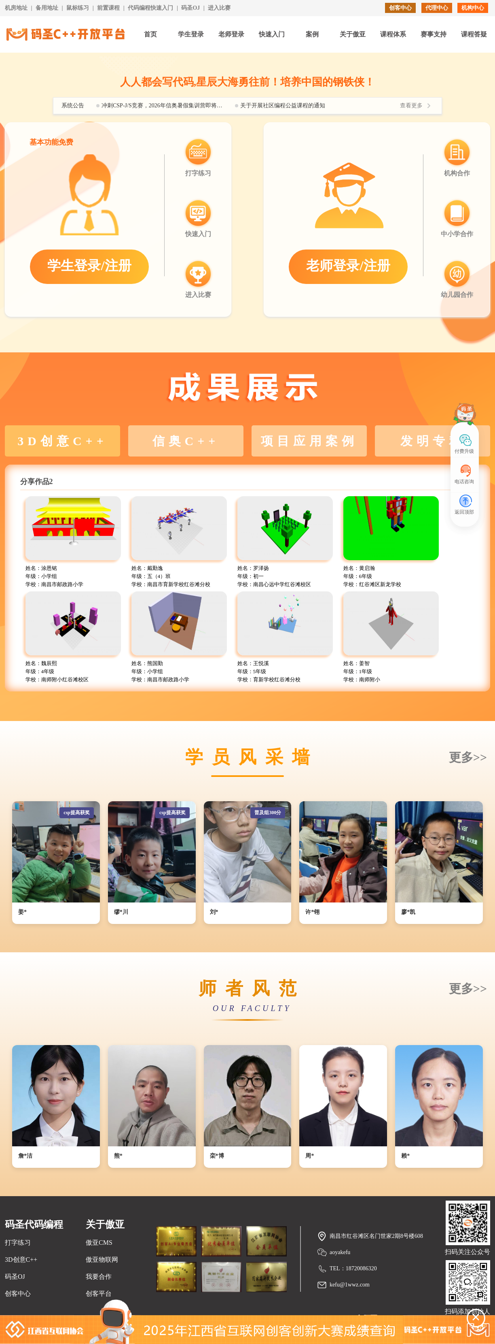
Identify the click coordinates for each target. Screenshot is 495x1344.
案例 (312, 34)
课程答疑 (474, 34)
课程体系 (393, 34)
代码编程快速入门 (150, 8)
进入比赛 (219, 8)
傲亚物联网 (102, 1259)
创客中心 (400, 8)
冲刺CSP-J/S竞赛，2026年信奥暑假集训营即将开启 (162, 105)
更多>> (468, 757)
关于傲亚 (353, 34)
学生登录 (191, 34)
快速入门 (272, 34)
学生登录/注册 (89, 265)
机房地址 (16, 8)
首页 (150, 34)
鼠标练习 (77, 8)
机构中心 (472, 8)
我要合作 (99, 1276)
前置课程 (108, 8)
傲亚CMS (99, 1242)
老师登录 (231, 34)
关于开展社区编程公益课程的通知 (282, 105)
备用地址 (47, 8)
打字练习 (18, 1242)
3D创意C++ (21, 1259)
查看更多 (411, 105)
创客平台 (99, 1293)
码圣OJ (190, 8)
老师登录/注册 (348, 265)
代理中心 (436, 8)
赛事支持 (433, 34)
